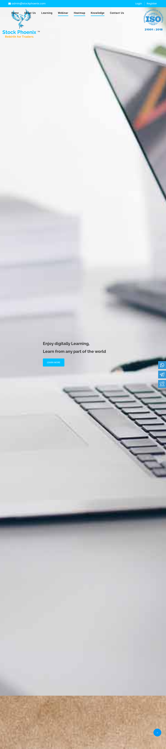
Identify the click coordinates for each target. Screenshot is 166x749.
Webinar (63, 12)
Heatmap (79, 12)
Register (152, 4)
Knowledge (97, 12)
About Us (30, 12)
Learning (46, 12)
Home (15, 12)
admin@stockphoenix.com (27, 4)
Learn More (53, 362)
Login (138, 4)
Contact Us (117, 12)
